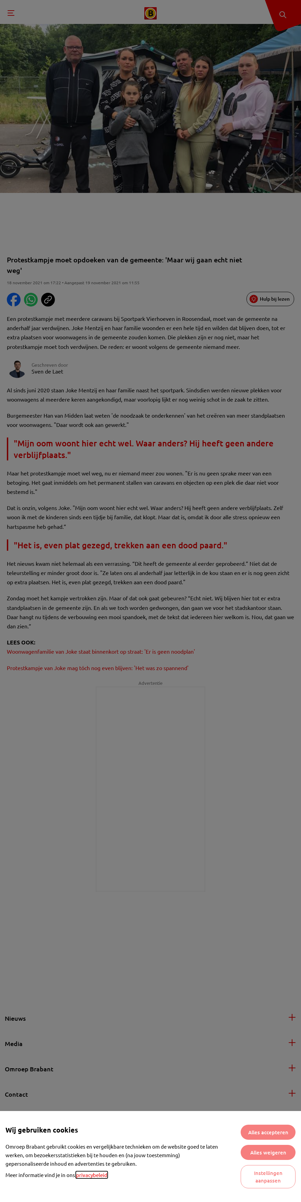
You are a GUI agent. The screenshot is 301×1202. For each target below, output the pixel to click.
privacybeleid (91, 1175)
